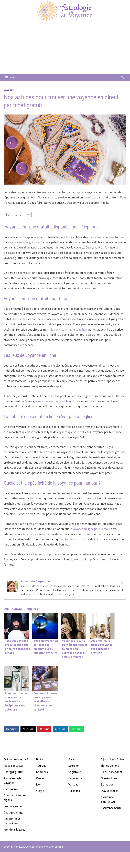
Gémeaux (42, 772)
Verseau (73, 784)
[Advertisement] (65, 48)
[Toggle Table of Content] (27, 214)
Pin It (44, 729)
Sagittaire (74, 772)
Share (11, 729)
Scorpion (73, 766)
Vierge (40, 791)
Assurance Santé (111, 808)
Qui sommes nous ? (16, 759)
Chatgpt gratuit (14, 772)
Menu (10, 77)
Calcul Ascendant (111, 772)
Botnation (107, 784)
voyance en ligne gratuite (23, 242)
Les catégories (13, 806)
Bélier (39, 759)
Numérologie (109, 778)
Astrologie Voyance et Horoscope (43, 846)
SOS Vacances (109, 791)
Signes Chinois (110, 766)
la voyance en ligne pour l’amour (89, 529)
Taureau (41, 766)
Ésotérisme (11, 789)
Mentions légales (14, 829)
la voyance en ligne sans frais (69, 329)
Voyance (9, 90)
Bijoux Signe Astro (112, 759)
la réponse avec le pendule (51, 401)
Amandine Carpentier (35, 581)
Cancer (40, 778)
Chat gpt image (13, 812)
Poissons (74, 791)
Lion (38, 784)
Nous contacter (13, 766)
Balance (73, 759)
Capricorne (75, 778)
